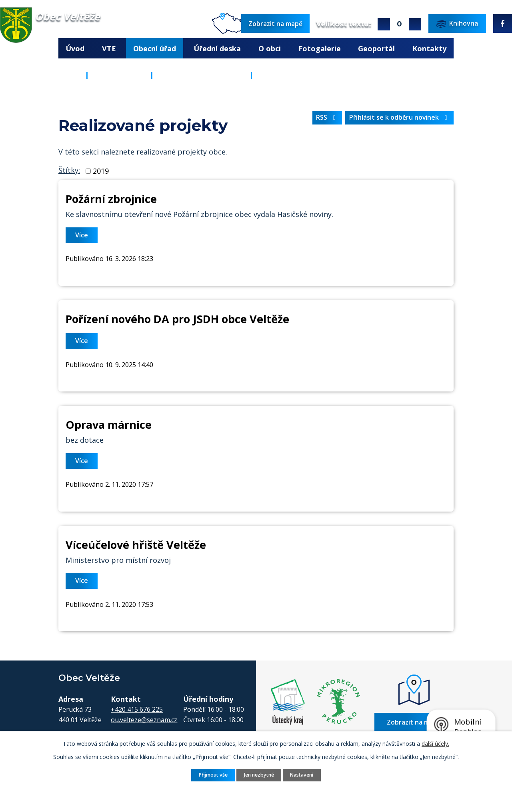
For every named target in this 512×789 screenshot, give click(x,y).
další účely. (435, 743)
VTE (109, 48)
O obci (269, 48)
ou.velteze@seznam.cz (144, 719)
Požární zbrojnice (111, 198)
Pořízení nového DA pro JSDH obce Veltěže (177, 318)
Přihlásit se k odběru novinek (399, 117)
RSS (327, 117)
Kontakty (429, 48)
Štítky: (69, 170)
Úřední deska (217, 48)
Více (81, 235)
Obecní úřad (154, 48)
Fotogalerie (319, 48)
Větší (384, 24)
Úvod (75, 48)
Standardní (399, 24)
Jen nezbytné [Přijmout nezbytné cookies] (259, 774)
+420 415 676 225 (137, 709)
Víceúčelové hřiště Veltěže (136, 544)
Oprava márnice (109, 424)
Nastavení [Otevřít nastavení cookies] (301, 774)
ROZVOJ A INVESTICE (201, 74)
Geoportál (376, 48)
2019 (101, 171)
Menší (415, 24)
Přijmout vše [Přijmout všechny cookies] (213, 774)
